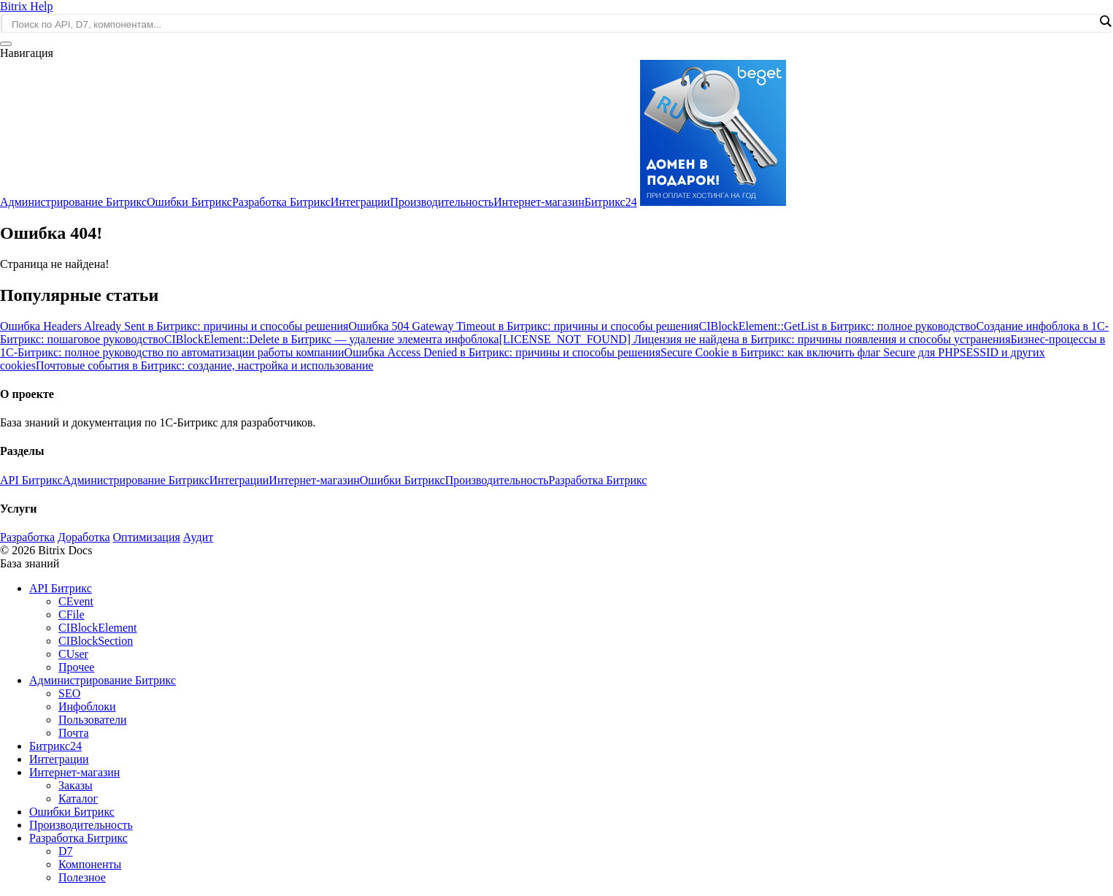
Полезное (82, 877)
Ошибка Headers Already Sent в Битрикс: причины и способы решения (174, 326)
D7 (65, 851)
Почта (73, 733)
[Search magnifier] (1105, 21)
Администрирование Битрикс (73, 202)
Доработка (84, 537)
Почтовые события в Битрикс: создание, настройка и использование (205, 365)
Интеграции (360, 202)
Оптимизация (146, 537)
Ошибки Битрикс (189, 202)
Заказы (75, 785)
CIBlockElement (97, 627)
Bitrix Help (26, 6)
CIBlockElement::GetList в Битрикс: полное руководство (837, 326)
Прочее (76, 667)
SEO (69, 693)
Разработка (27, 537)
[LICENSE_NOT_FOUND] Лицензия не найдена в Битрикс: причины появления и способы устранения (755, 339)
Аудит (198, 537)
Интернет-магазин (538, 202)
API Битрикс (31, 480)
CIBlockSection (95, 641)
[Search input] (553, 24)
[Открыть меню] (6, 44)
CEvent (75, 601)
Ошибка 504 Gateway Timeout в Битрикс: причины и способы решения (523, 326)
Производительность (441, 202)
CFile (71, 614)
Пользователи (92, 719)
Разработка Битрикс (281, 202)
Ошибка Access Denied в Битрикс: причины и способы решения (502, 352)
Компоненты (89, 864)
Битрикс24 (611, 202)
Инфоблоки (87, 706)
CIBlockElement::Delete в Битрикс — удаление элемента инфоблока (331, 339)
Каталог (78, 798)
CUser (73, 654)
